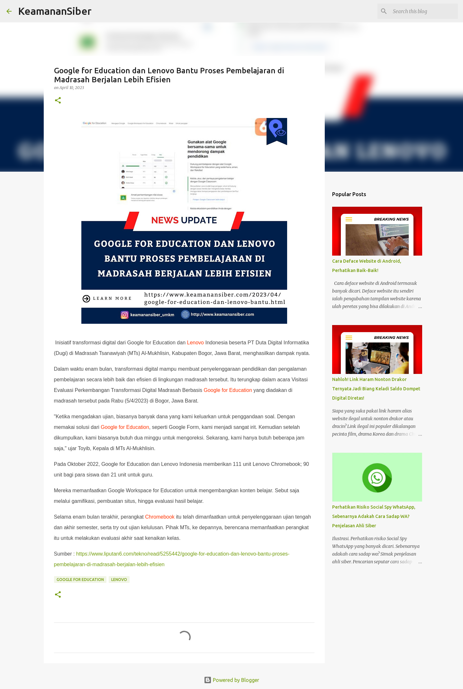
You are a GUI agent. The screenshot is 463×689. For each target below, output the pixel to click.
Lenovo (195, 342)
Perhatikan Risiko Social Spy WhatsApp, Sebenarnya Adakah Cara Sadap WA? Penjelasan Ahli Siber (373, 516)
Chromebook (160, 517)
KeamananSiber (55, 11)
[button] (58, 100)
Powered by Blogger (231, 680)
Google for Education (228, 390)
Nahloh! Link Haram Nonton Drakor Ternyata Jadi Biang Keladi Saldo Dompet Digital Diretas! (376, 389)
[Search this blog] (424, 11)
